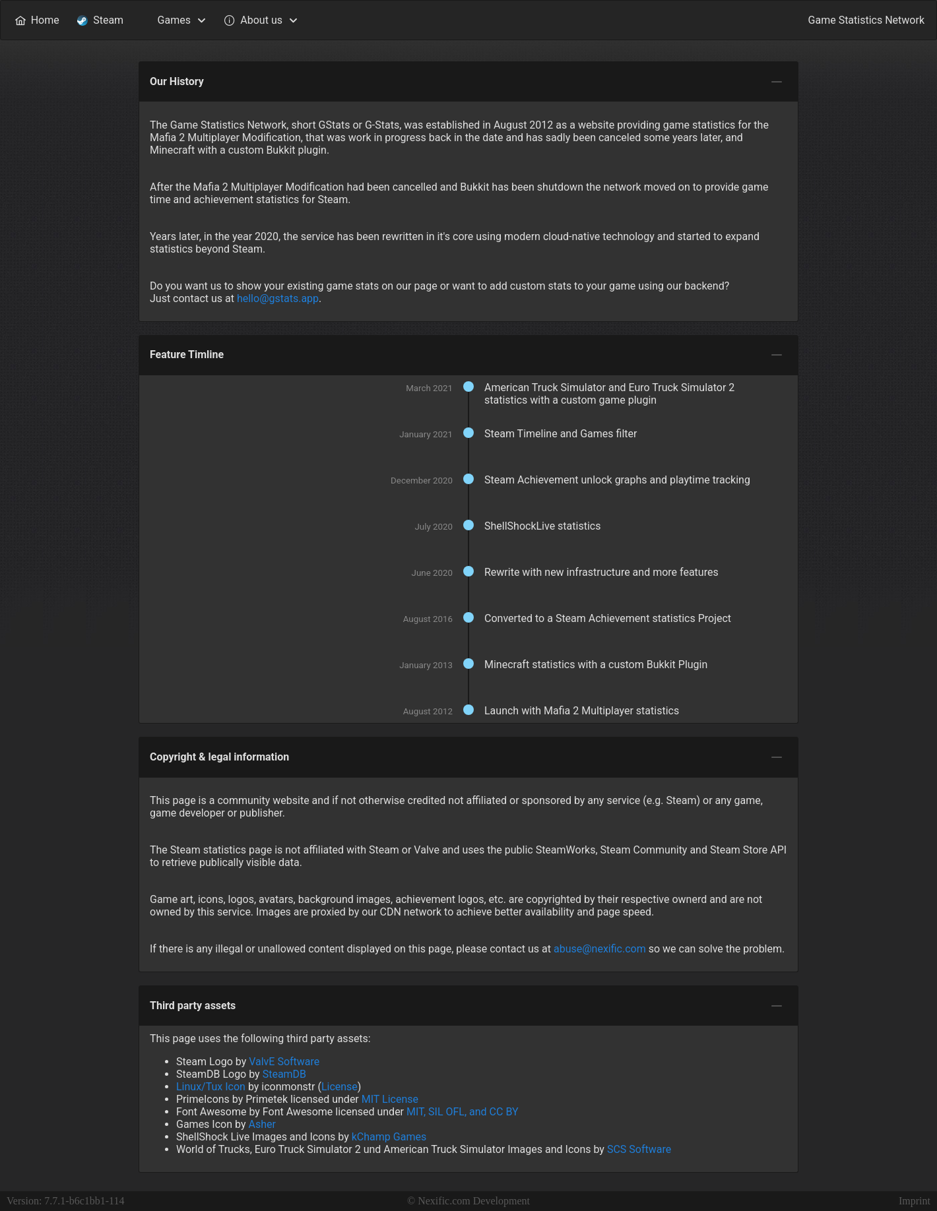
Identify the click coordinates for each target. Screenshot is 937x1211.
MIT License (390, 1099)
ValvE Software (284, 1061)
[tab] (776, 81)
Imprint (914, 1200)
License (339, 1086)
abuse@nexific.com (600, 949)
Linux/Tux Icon (210, 1086)
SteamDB (284, 1074)
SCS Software (639, 1149)
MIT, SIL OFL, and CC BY (462, 1111)
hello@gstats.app (278, 298)
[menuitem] (37, 20)
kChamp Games (389, 1137)
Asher (261, 1124)
